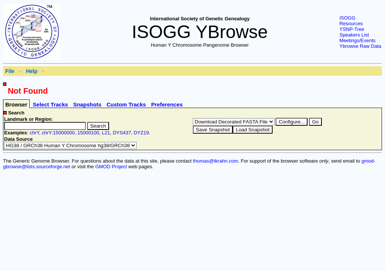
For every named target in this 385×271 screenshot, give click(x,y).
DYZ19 (141, 133)
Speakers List (354, 35)
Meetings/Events (358, 40)
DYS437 (122, 133)
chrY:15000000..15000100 (70, 133)
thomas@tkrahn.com (215, 161)
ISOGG (348, 18)
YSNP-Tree (352, 29)
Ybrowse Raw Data (360, 46)
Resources (351, 23)
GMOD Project (111, 166)
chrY (34, 133)
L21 (106, 133)
